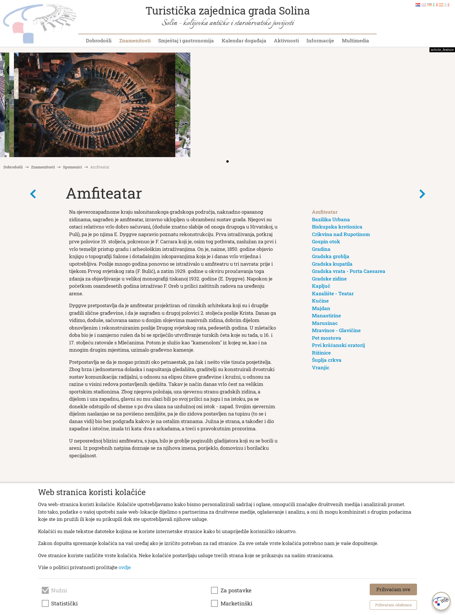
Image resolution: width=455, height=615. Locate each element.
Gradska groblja (330, 256)
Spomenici (72, 167)
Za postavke (236, 590)
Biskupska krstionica (337, 226)
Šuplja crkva (327, 360)
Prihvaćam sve (393, 589)
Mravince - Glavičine (336, 330)
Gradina (321, 249)
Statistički (64, 603)
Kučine (320, 300)
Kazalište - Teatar (333, 293)
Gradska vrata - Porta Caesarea (348, 271)
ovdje (125, 567)
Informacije (320, 40)
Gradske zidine (329, 278)
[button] (448, 105)
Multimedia (355, 40)
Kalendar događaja (244, 40)
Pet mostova (326, 338)
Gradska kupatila (332, 263)
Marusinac (325, 323)
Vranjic (320, 367)
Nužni (59, 590)
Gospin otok (326, 241)
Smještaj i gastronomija (186, 40)
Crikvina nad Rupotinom (341, 234)
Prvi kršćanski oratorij (338, 345)
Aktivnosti (286, 40)
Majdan (321, 308)
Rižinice (321, 352)
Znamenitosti (135, 40)
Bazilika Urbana (331, 219)
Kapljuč (321, 286)
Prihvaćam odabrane (393, 605)
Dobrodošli (98, 40)
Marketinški (236, 603)
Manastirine (326, 315)
